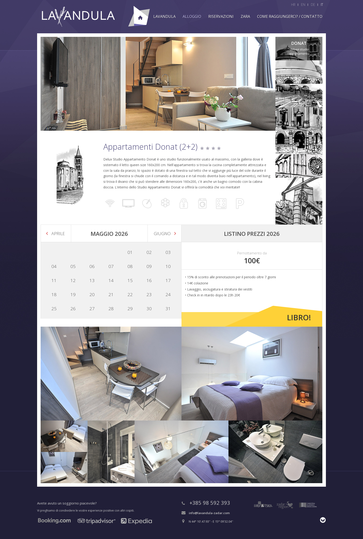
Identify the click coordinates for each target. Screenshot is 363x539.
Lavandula (164, 16)
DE (313, 4)
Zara (245, 16)
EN (303, 4)
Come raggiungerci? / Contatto (289, 16)
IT (322, 4)
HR (293, 4)
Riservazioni (221, 16)
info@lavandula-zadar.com (209, 513)
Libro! (299, 317)
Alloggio (192, 16)
